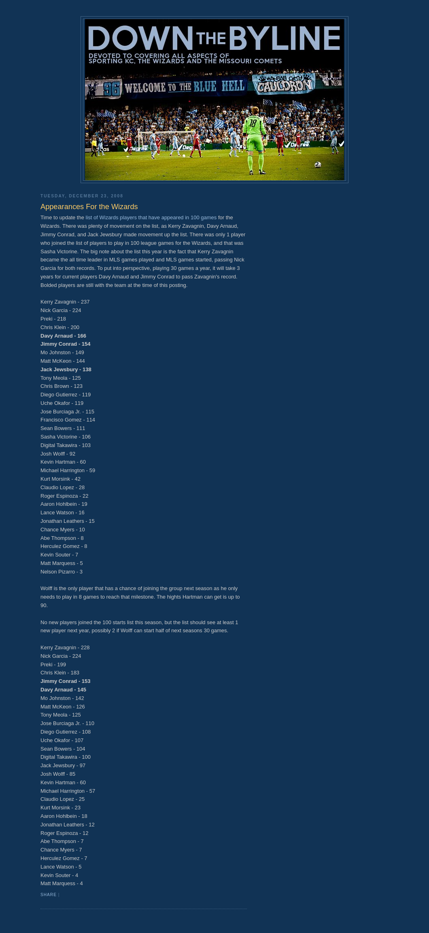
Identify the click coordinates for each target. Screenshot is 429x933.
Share (48, 894)
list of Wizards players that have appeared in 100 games (151, 217)
